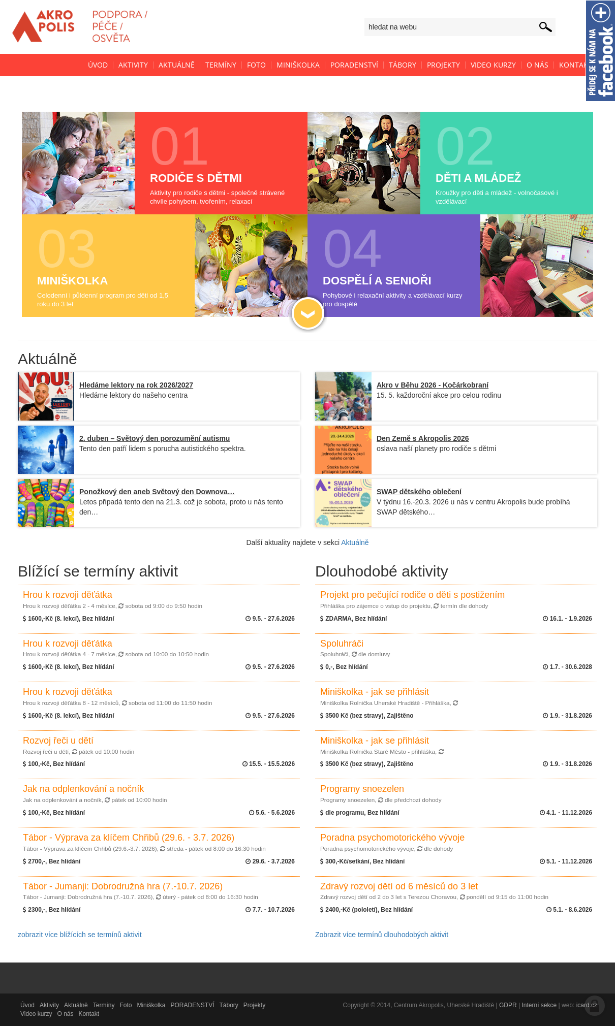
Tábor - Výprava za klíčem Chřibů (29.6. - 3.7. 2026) (144, 842)
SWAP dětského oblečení (419, 492)
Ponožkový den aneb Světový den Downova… (157, 492)
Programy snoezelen (381, 793)
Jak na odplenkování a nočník (95, 793)
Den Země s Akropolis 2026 (423, 438)
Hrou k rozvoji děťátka (112, 599)
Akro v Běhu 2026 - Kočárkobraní (432, 385)
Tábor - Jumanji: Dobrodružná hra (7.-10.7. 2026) (140, 891)
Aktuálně (354, 542)
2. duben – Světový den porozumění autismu (154, 438)
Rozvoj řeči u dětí (78, 745)
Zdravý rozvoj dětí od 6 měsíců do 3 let (434, 891)
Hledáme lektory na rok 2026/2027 (136, 385)
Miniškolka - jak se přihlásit (389, 696)
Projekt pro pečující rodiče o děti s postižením (412, 599)
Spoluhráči (355, 648)
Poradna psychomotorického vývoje (392, 842)
